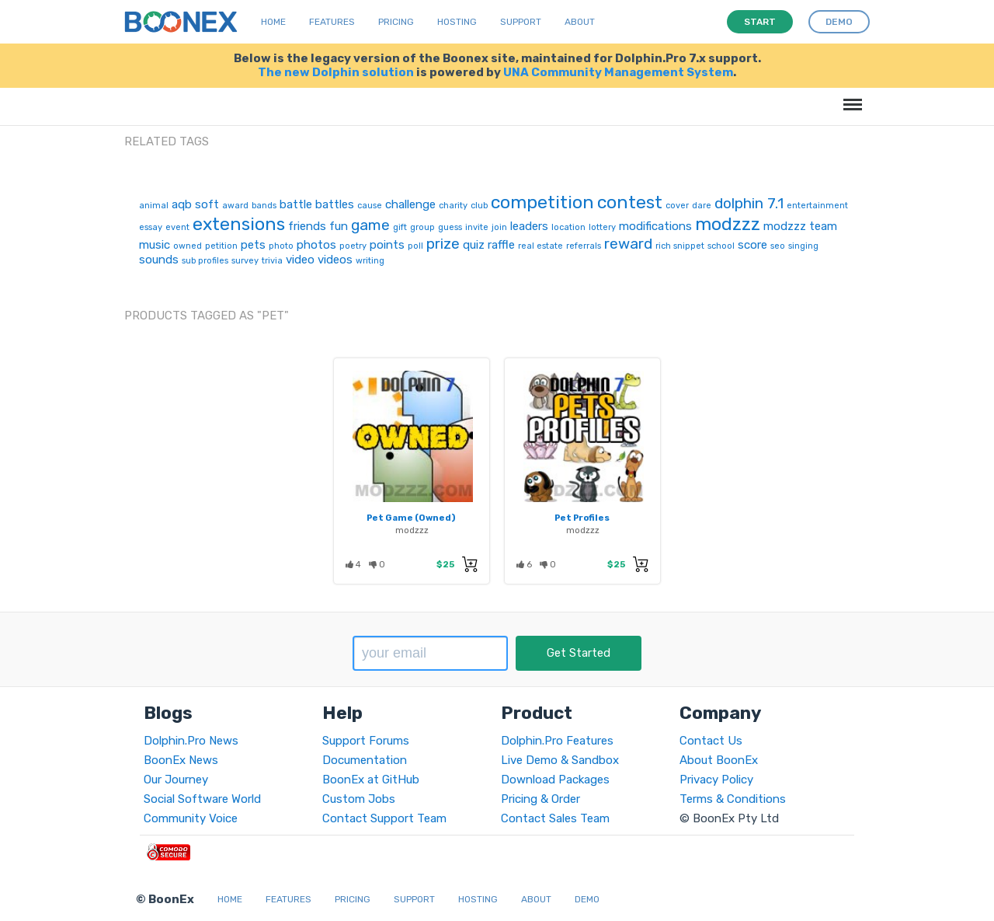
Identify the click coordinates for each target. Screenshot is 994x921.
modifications (655, 226)
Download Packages (555, 780)
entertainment (817, 206)
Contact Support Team (384, 818)
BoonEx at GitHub (370, 780)
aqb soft (195, 204)
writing (370, 261)
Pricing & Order (540, 799)
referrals (583, 246)
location (568, 227)
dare (701, 206)
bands (264, 206)
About (580, 21)
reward (628, 244)
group (422, 227)
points (387, 245)
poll (415, 246)
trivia (272, 261)
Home (273, 21)
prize (443, 244)
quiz (474, 245)
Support (520, 21)
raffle (501, 245)
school (721, 246)
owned (187, 246)
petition (221, 246)
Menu (850, 97)
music (154, 245)
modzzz (727, 224)
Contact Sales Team (555, 818)
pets (253, 245)
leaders (529, 226)
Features (332, 21)
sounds (159, 260)
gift (400, 227)
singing (803, 246)
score (752, 245)
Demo (587, 899)
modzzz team (800, 226)
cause (369, 206)
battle (296, 204)
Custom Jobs (358, 799)
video (300, 260)
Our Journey (176, 780)
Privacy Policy (716, 780)
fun (338, 226)
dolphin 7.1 (749, 203)
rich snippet (679, 246)
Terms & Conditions (732, 799)
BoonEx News (181, 760)
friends (307, 226)
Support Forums (365, 741)
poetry (353, 246)
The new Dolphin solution (336, 72)
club (479, 206)
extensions (239, 224)
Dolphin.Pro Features (557, 741)
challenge (410, 204)
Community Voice (191, 818)
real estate (540, 246)
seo (777, 246)
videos (335, 260)
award (235, 206)
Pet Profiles (582, 517)
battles (334, 204)
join (499, 227)
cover (677, 206)
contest (629, 202)
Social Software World (202, 799)
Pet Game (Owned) (411, 517)
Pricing (396, 21)
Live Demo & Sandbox (560, 760)
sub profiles (205, 261)
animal (154, 206)
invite (476, 227)
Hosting (457, 21)
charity (453, 206)
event (177, 227)
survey (245, 261)
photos (316, 245)
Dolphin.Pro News (191, 741)
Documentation (364, 760)
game (370, 225)
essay (150, 227)
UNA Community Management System (618, 72)
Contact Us (710, 741)
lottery (602, 227)
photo (281, 246)
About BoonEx (718, 760)
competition (542, 202)
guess (450, 227)
